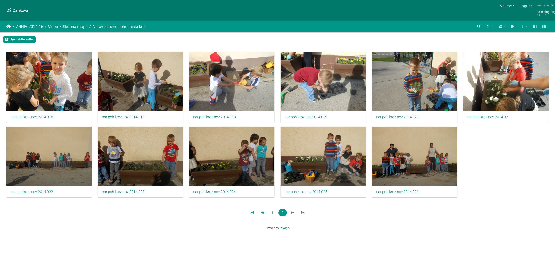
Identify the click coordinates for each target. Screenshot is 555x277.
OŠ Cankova (17, 10)
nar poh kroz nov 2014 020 (403, 118)
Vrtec (53, 26)
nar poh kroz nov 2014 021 (31, 194)
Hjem (8, 26)
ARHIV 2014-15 (29, 26)
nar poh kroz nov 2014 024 (310, 194)
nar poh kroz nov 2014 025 (403, 194)
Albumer (506, 6)
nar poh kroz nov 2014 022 (124, 194)
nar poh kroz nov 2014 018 (217, 118)
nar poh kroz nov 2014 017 (124, 118)
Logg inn (526, 6)
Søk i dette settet (19, 39)
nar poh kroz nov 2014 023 (217, 194)
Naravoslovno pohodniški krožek (120, 26)
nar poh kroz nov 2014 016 (31, 118)
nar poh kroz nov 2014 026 (31, 270)
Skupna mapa (75, 26)
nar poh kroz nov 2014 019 (310, 118)
